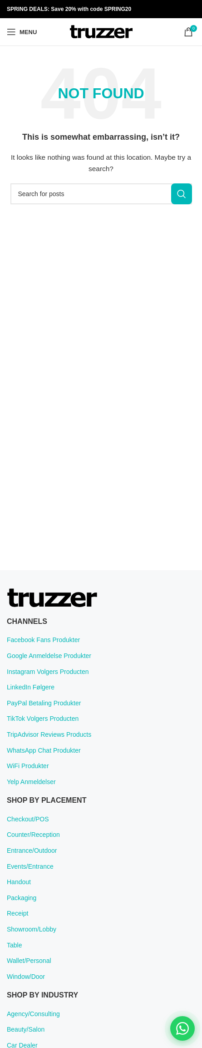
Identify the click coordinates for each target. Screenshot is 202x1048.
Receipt (17, 913)
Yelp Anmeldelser (31, 781)
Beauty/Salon (25, 1029)
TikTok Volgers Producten (43, 718)
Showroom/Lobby (31, 929)
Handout (19, 882)
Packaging (21, 897)
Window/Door (26, 976)
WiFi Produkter (28, 766)
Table (14, 945)
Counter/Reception (33, 834)
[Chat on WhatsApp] (182, 1028)
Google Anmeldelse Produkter (49, 655)
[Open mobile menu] (21, 32)
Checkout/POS (28, 819)
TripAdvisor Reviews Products (49, 734)
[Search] (101, 193)
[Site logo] (101, 31)
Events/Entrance (30, 866)
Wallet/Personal (29, 960)
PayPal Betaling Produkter (44, 703)
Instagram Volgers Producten (48, 671)
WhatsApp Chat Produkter (44, 750)
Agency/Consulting (33, 1014)
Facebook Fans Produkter (43, 639)
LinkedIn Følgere (30, 687)
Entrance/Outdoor (32, 850)
